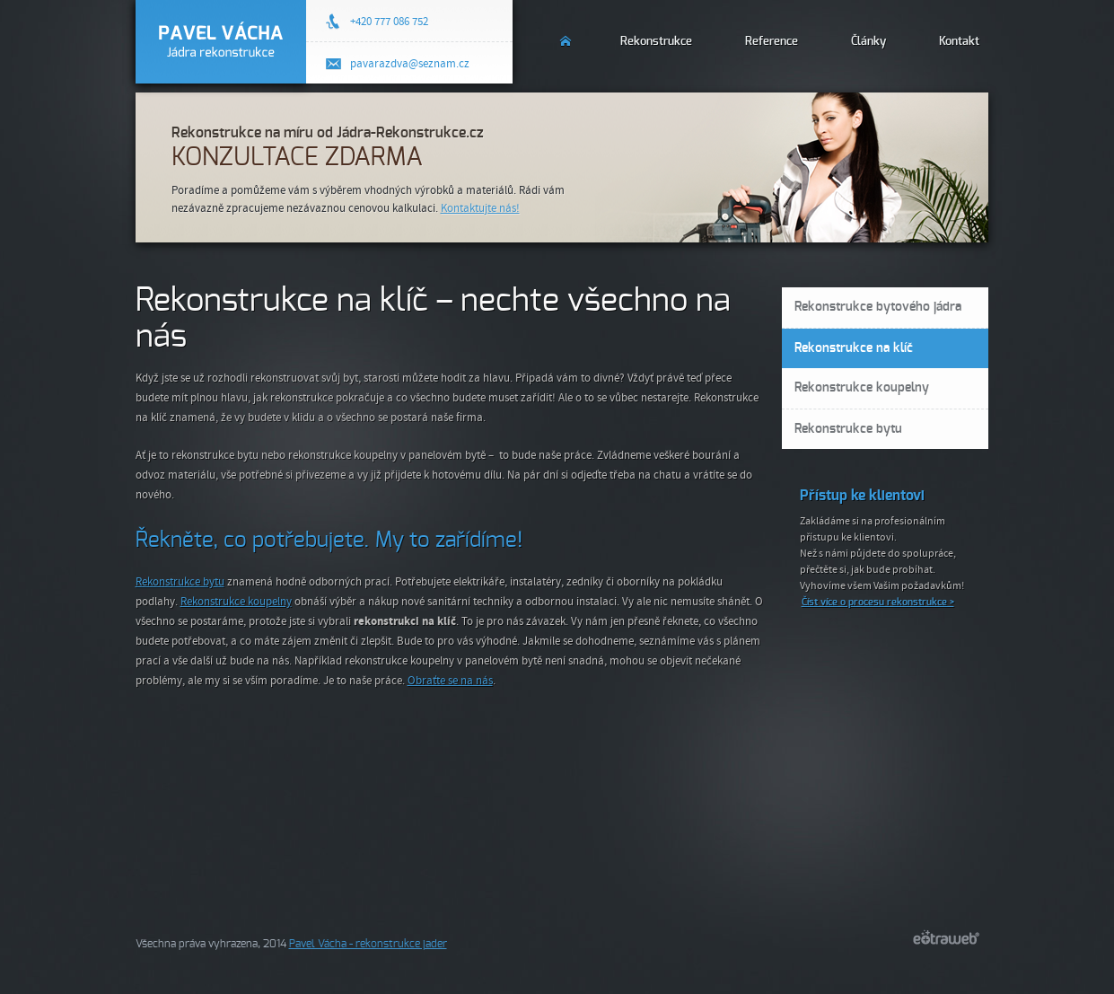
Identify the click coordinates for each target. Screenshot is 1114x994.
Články (868, 42)
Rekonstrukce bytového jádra (877, 307)
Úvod (566, 31)
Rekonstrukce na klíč (853, 348)
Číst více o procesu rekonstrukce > (878, 602)
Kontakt (959, 42)
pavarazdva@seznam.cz (409, 64)
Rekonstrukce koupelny (236, 601)
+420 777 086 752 (389, 21)
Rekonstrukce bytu (180, 582)
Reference (771, 42)
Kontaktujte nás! (480, 208)
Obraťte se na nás (450, 680)
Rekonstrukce (656, 42)
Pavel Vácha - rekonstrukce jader (368, 943)
